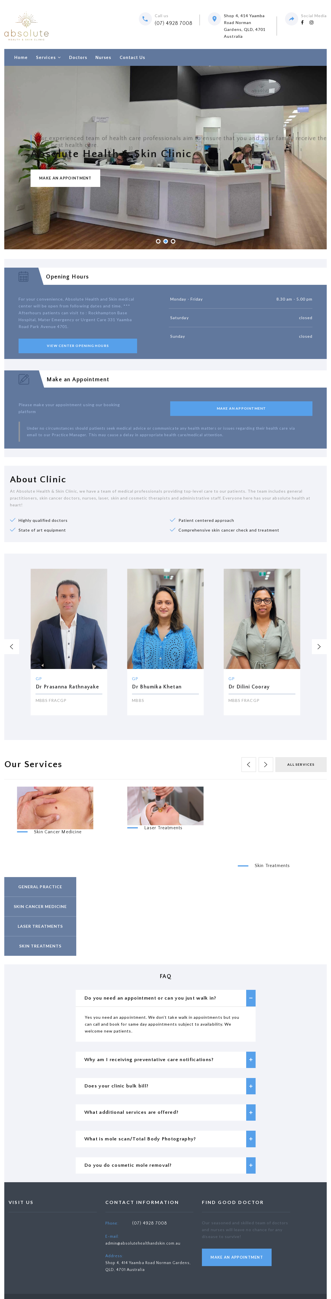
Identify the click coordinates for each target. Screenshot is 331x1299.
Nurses (103, 57)
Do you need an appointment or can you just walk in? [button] (170, 998)
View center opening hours (78, 345)
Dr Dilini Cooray (249, 687)
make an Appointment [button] (241, 408)
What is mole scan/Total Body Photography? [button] (170, 1144)
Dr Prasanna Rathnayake (67, 687)
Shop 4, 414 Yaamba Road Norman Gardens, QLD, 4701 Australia (245, 26)
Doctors (78, 57)
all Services (300, 764)
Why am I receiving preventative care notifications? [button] (170, 1061)
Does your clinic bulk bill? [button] (170, 1089)
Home (21, 57)
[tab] (166, 998)
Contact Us (132, 57)
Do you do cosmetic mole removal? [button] (170, 1171)
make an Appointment (236, 1264)
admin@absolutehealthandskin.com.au (143, 1250)
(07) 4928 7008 (174, 23)
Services (45, 57)
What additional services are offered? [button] (170, 1117)
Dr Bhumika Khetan (157, 687)
